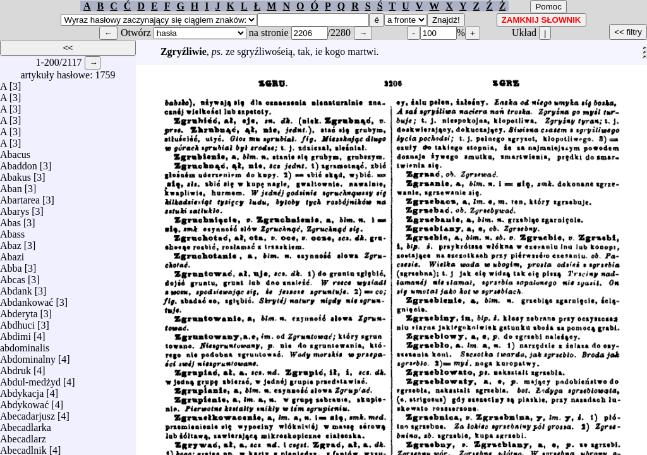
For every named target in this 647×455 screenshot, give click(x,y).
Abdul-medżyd (30, 378)
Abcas (12, 276)
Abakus (15, 174)
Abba (11, 265)
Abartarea (20, 196)
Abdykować (24, 401)
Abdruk (15, 367)
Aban (11, 185)
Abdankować (26, 299)
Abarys (14, 208)
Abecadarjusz (27, 413)
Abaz (10, 242)
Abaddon (18, 162)
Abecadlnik (23, 447)
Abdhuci (17, 322)
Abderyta (19, 310)
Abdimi (15, 333)
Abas (10, 219)
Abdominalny (28, 356)
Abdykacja (22, 390)
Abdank (16, 287)
